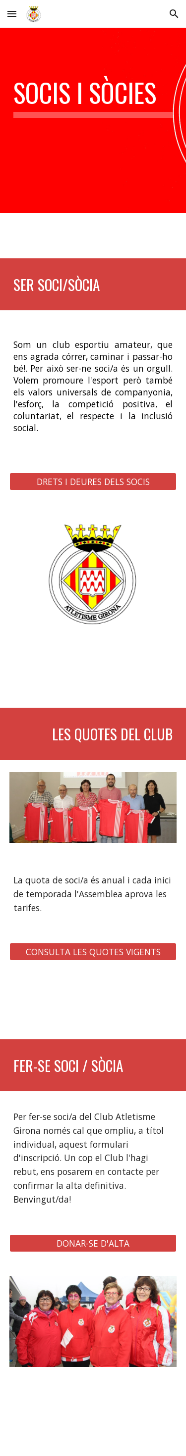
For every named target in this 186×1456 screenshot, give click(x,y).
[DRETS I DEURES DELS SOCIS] (93, 481)
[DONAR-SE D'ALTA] (93, 1243)
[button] (12, 13)
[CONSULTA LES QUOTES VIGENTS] (93, 952)
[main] (93, 97)
